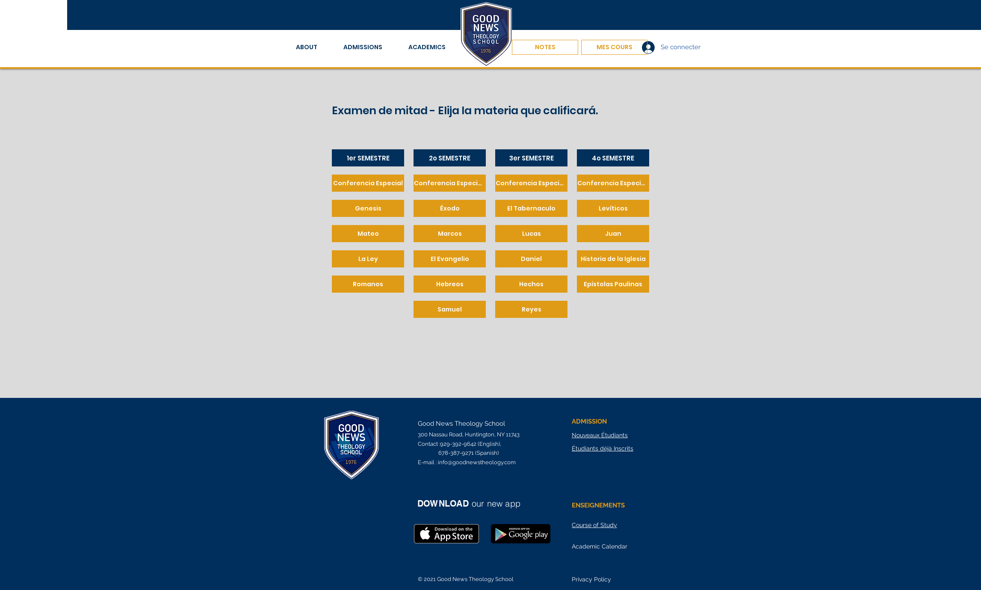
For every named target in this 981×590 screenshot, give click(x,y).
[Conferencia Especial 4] (613, 183)
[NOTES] (545, 47)
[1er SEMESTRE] (368, 157)
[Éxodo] (450, 208)
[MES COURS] (614, 47)
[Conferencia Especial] (368, 183)
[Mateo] (368, 233)
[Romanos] (368, 284)
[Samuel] (450, 309)
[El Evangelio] (450, 258)
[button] (313, 47)
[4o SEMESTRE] (613, 157)
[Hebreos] (450, 284)
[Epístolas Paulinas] (613, 284)
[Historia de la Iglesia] (613, 258)
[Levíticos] (613, 208)
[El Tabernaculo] (531, 208)
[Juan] (613, 233)
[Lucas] (531, 233)
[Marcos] (450, 233)
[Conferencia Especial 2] (450, 183)
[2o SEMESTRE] (450, 157)
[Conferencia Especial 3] (531, 183)
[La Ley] (368, 258)
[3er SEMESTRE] (531, 157)
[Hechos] (531, 284)
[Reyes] (531, 309)
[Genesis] (368, 208)
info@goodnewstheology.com (477, 462)
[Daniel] (531, 258)
